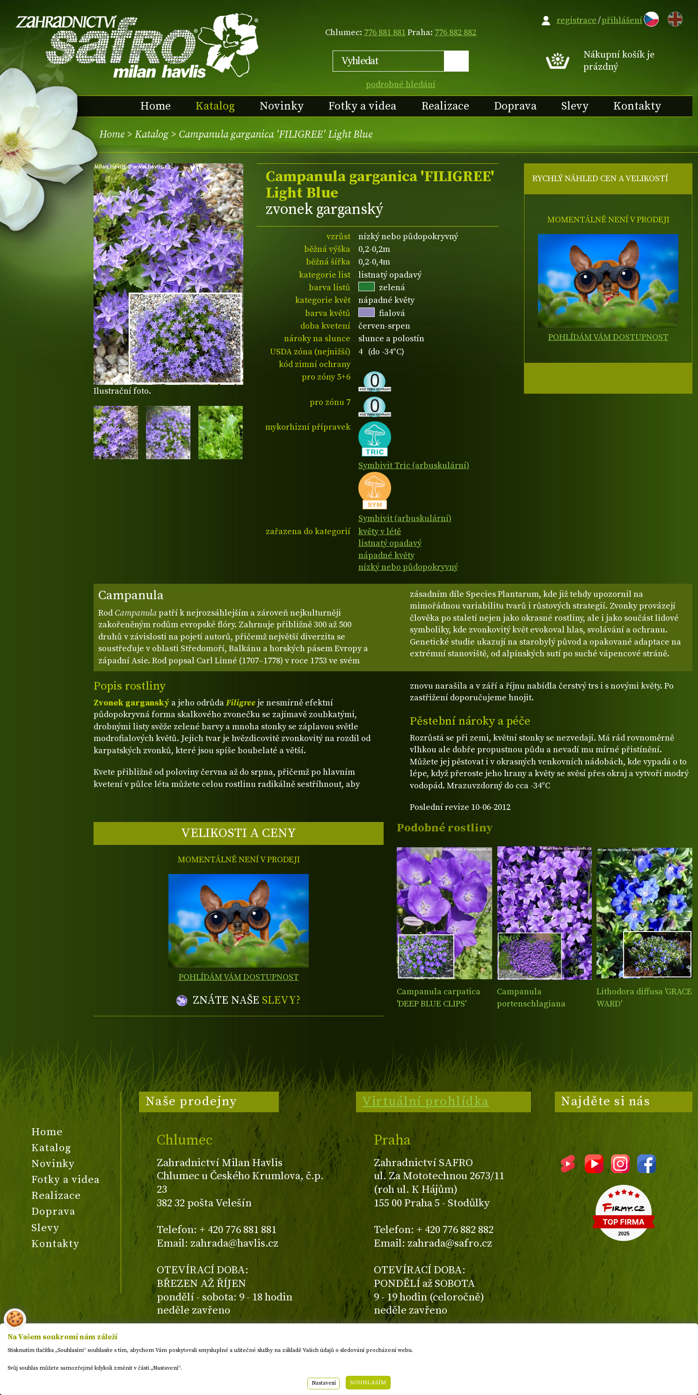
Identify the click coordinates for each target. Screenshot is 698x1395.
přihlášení (622, 20)
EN (673, 17)
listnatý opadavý (390, 543)
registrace (576, 20)
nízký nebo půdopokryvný (408, 567)
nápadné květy (386, 555)
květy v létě (379, 531)
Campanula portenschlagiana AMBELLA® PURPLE (534, 1003)
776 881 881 (385, 32)
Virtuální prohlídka (425, 1101)
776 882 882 (455, 32)
